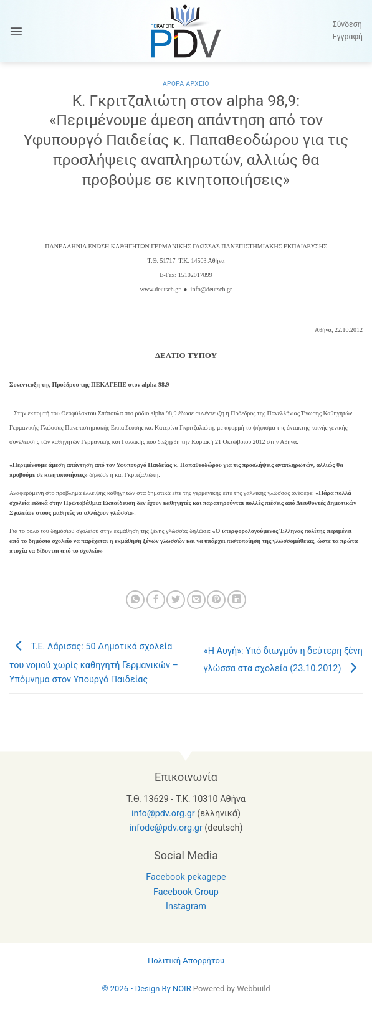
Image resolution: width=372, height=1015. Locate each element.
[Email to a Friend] (196, 599)
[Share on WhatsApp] (135, 599)
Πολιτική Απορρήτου (186, 960)
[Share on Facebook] (155, 599)
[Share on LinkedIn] (236, 599)
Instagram (186, 906)
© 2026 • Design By (137, 988)
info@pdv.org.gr (163, 813)
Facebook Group (186, 892)
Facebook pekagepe (186, 877)
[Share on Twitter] (175, 599)
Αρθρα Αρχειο (186, 83)
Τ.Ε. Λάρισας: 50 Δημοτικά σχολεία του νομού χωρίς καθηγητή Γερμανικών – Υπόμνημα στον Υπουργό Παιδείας (93, 663)
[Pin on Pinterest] (216, 599)
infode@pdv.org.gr (165, 828)
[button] (16, 31)
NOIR (182, 988)
